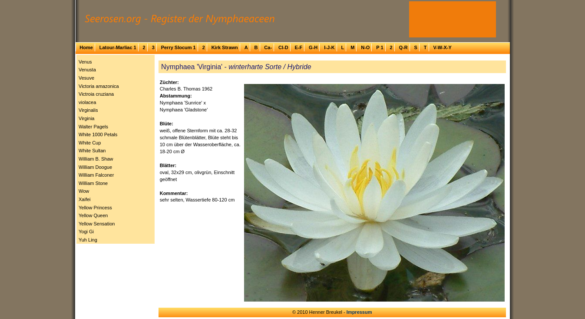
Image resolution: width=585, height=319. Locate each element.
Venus (85, 61)
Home (86, 47)
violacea (87, 102)
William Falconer (96, 175)
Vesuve (86, 78)
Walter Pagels (93, 126)
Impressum (359, 312)
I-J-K (329, 47)
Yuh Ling (88, 239)
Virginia (87, 118)
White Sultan (92, 150)
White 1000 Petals (98, 134)
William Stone (93, 183)
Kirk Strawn (225, 47)
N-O (365, 47)
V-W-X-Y (442, 47)
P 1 (379, 47)
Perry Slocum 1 (178, 47)
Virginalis (88, 110)
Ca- (268, 47)
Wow (84, 191)
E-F (298, 47)
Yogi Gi (86, 231)
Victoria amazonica (99, 86)
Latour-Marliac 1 (117, 47)
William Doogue (95, 167)
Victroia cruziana (96, 94)
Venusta (87, 69)
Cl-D (283, 47)
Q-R (403, 47)
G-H (313, 47)
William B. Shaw (96, 158)
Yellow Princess (95, 207)
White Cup (90, 142)
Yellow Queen (93, 215)
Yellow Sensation (97, 223)
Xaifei (85, 199)
